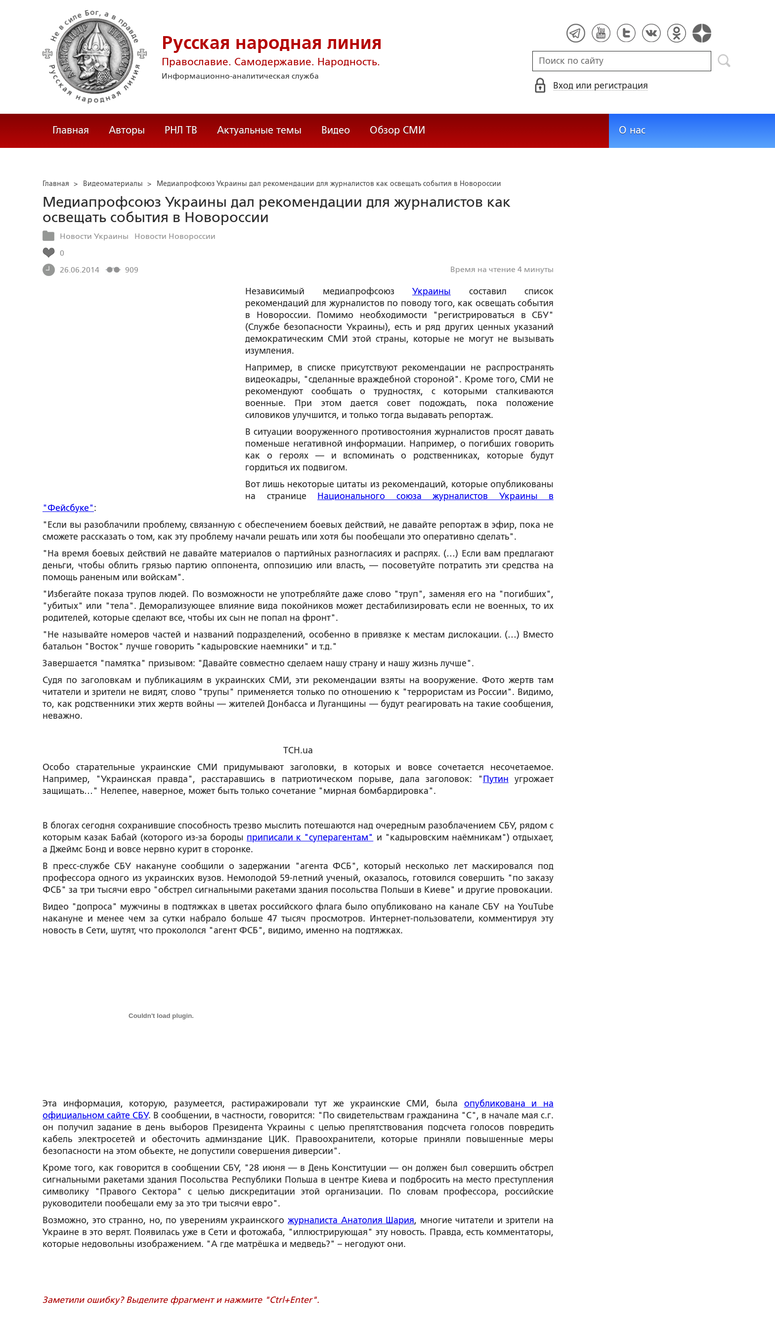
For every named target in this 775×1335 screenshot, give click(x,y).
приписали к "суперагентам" (310, 837)
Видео (335, 130)
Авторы (127, 130)
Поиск (724, 60)
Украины (431, 291)
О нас (632, 130)
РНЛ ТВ (181, 130)
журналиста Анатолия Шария (351, 1220)
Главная (70, 130)
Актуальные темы (259, 130)
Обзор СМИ (397, 130)
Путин (496, 779)
